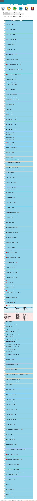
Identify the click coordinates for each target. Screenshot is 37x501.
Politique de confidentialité (13, 500)
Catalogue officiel (21, 14)
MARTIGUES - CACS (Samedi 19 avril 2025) (15, 12)
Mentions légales (9, 500)
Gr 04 (14, 16)
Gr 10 (31, 16)
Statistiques (7, 12)
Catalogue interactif (16, 14)
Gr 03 (11, 16)
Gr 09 (28, 16)
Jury (12, 14)
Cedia (3, 500)
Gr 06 (20, 16)
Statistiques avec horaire (7, 14)
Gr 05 (17, 16)
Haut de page (1, 500)
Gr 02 (8, 16)
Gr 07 (22, 16)
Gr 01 (5, 16)
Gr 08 (25, 16)
